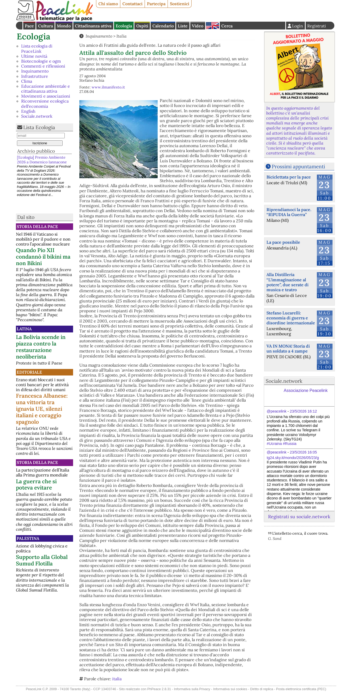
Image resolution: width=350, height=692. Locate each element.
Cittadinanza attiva (93, 25)
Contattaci (132, 3)
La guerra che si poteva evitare (36, 484)
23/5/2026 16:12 (303, 411)
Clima (26, 81)
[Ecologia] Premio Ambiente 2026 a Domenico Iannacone (42, 159)
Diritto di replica (261, 689)
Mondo (64, 25)
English (212, 25)
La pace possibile (283, 242)
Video (197, 25)
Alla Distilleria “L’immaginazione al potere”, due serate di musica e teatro (287, 282)
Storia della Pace (37, 226)
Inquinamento (35, 71)
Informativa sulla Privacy (192, 689)
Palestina (28, 538)
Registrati (316, 25)
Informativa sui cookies (230, 689)
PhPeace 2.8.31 (159, 689)
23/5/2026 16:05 (303, 452)
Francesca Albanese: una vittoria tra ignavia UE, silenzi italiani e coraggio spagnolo (42, 408)
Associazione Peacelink (306, 390)
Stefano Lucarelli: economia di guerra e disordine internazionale (290, 317)
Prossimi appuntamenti (298, 166)
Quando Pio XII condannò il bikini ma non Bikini (43, 257)
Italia (121, 36)
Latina (24, 328)
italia (117, 678)
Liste (183, 25)
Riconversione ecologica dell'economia (45, 103)
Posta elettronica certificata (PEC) (301, 689)
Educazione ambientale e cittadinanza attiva (45, 88)
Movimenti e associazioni (45, 96)
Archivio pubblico (36, 151)
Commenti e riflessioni (43, 66)
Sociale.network (36, 116)
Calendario (163, 25)
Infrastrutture (34, 76)
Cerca (227, 25)
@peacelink (276, 411)
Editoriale (29, 372)
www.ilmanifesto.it (108, 87)
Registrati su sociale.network (299, 517)
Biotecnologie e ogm (41, 61)
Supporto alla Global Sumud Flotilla (42, 560)
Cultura (45, 25)
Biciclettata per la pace (288, 177)
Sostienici (179, 3)
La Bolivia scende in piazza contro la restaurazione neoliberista (41, 346)
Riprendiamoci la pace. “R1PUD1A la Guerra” (288, 212)
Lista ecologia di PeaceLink (36, 48)
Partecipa (156, 3)
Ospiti (142, 25)
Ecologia (124, 25)
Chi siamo (108, 3)
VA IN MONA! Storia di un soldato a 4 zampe (288, 348)
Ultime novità (34, 56)
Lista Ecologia (39, 127)
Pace (29, 25)
